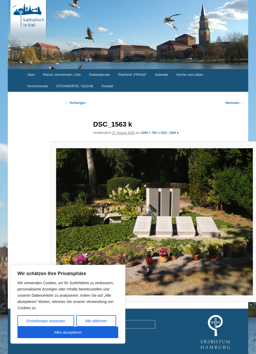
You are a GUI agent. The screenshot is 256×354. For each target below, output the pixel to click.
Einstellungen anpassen (45, 321)
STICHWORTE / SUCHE (75, 86)
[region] (67, 304)
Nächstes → (234, 103)
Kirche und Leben (190, 75)
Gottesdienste (99, 75)
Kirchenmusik (37, 86)
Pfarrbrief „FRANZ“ (132, 75)
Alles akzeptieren (68, 332)
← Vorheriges (76, 103)
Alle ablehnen (96, 321)
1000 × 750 (149, 133)
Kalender (161, 75)
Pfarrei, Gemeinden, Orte (62, 75)
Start (30, 75)
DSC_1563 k (170, 133)
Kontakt (107, 86)
